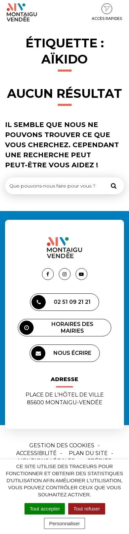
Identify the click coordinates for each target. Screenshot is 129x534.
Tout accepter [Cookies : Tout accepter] (45, 508)
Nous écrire (61, 353)
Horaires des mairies (56, 328)
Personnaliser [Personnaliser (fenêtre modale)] (64, 523)
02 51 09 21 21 (61, 302)
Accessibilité (36, 453)
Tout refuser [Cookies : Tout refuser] (86, 508)
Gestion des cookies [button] (61, 445)
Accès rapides (107, 12)
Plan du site (88, 453)
